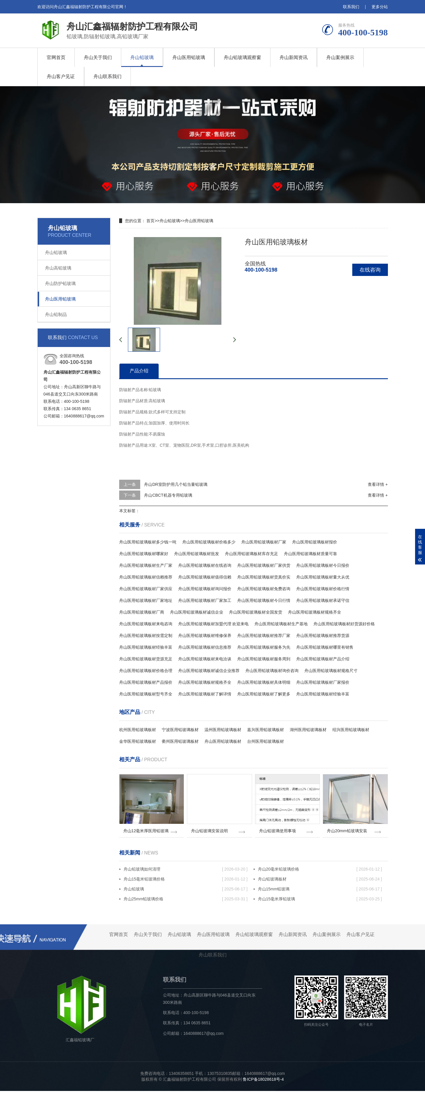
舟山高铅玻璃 (58, 267)
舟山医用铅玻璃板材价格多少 (208, 542)
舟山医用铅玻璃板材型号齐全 (145, 694)
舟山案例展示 (340, 57)
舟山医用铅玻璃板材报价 (314, 542)
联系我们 (351, 6)
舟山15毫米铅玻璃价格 (186, 881)
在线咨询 (370, 270)
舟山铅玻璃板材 (320, 881)
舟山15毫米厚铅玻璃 (320, 901)
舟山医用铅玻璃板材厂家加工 (204, 600)
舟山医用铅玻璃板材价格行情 (322, 588)
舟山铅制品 (56, 314)
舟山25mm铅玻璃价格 (186, 901)
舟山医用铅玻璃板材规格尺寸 (331, 670)
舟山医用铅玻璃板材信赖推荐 (145, 577)
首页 (150, 220)
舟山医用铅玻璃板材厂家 (263, 542)
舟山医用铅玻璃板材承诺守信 (322, 600)
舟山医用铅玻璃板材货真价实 (263, 577)
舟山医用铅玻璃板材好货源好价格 (344, 623)
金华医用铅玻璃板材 (137, 741)
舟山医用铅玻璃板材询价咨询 (272, 670)
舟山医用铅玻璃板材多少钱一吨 (147, 542)
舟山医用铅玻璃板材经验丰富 (145, 647)
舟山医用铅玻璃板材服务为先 (263, 647)
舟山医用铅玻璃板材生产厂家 (145, 565)
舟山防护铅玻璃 (60, 283)
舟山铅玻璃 (142, 57)
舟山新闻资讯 (294, 57)
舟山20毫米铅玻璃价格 (320, 871)
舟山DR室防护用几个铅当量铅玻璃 (175, 484)
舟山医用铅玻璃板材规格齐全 (314, 612)
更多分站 (380, 6)
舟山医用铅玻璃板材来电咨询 (145, 623)
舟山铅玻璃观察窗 (242, 57)
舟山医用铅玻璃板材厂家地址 (145, 600)
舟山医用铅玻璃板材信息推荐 (204, 647)
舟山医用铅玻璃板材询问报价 (204, 588)
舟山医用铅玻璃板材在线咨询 (204, 565)
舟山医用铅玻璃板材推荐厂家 (263, 635)
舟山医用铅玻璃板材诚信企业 (196, 612)
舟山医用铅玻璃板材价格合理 (145, 670)
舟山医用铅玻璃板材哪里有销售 (324, 647)
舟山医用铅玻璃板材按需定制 (145, 635)
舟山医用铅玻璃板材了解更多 (263, 694)
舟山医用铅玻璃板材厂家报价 (322, 682)
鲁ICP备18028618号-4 (263, 1081)
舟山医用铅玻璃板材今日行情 (263, 600)
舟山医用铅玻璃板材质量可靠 (310, 553)
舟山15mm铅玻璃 (320, 891)
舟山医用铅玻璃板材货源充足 (145, 659)
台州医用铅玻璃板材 (265, 741)
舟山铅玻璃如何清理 (186, 871)
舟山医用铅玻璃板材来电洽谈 (204, 659)
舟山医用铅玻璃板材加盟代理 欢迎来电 (213, 623)
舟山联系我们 (107, 76)
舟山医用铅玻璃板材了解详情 (204, 694)
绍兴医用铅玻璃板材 (350, 729)
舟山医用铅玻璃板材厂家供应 (145, 588)
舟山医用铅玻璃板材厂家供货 (263, 565)
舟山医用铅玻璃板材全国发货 (255, 612)
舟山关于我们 (98, 57)
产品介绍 (139, 370)
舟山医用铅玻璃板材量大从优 (322, 577)
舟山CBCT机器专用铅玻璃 (168, 495)
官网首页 (56, 57)
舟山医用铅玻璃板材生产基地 (281, 623)
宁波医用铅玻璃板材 (180, 729)
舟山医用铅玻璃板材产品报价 (145, 682)
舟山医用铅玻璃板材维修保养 (204, 635)
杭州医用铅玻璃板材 (137, 729)
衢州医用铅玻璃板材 (180, 741)
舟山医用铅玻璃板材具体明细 (263, 682)
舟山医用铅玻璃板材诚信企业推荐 (209, 670)
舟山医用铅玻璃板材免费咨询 (263, 588)
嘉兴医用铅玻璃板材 (265, 729)
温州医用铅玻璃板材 (222, 729)
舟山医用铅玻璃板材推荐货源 (322, 635)
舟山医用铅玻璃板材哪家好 (143, 553)
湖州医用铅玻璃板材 (308, 729)
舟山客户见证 (61, 76)
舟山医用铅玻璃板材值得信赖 (204, 577)
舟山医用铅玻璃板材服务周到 (263, 659)
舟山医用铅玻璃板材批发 (196, 553)
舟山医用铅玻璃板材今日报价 (322, 565)
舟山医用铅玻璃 (188, 57)
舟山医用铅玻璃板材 (222, 741)
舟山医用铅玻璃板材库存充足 (251, 553)
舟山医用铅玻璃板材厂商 (141, 612)
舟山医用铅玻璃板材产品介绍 (322, 659)
